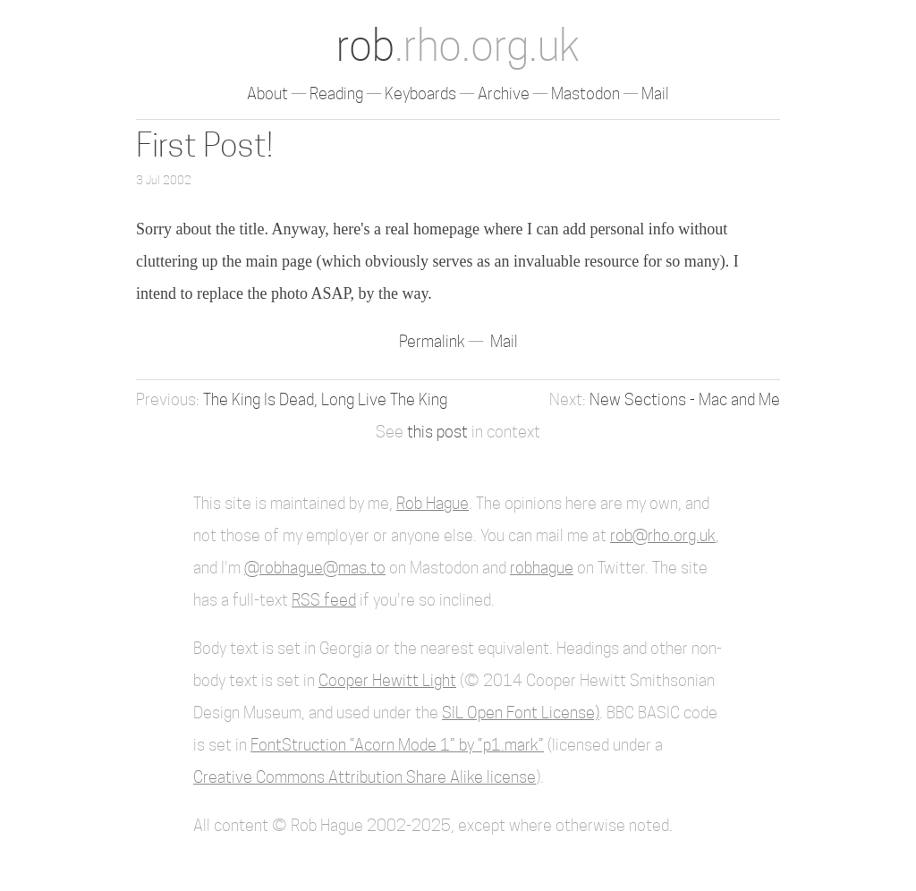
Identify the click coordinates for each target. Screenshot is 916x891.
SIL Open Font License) (520, 712)
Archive (504, 93)
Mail (655, 93)
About (267, 93)
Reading (336, 93)
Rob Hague (432, 503)
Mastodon (585, 93)
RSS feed (324, 599)
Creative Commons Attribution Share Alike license (364, 777)
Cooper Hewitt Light (387, 680)
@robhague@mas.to (315, 567)
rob (458, 45)
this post (437, 431)
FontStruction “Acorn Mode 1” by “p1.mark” (397, 744)
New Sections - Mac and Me (684, 399)
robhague (541, 567)
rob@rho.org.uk (663, 535)
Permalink (434, 341)
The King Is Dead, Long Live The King (325, 399)
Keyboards (420, 93)
